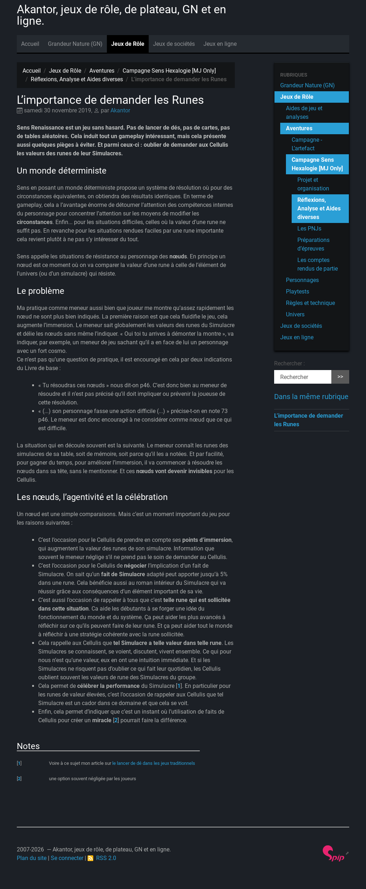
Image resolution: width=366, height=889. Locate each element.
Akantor (120, 110)
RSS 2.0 (102, 858)
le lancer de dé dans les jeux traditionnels (153, 763)
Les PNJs (309, 228)
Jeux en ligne (220, 43)
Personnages (302, 280)
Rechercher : (289, 363)
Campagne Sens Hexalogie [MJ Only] (169, 70)
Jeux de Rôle (127, 43)
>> (340, 376)
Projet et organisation (313, 184)
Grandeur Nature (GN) (75, 43)
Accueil (30, 43)
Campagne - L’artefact (307, 144)
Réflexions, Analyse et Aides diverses (77, 79)
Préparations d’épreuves (313, 244)
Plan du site (31, 858)
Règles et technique (310, 303)
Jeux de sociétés (174, 43)
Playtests (297, 291)
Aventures (101, 70)
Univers (295, 314)
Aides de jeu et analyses (304, 112)
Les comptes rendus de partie (317, 264)
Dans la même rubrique (311, 396)
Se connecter (67, 858)
